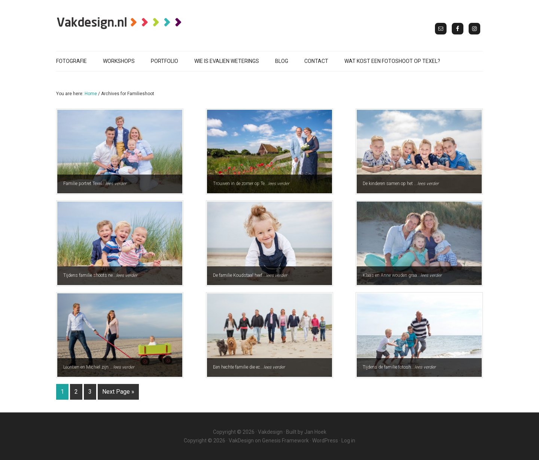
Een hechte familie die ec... (246, 370)
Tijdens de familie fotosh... (396, 370)
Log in (348, 441)
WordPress (325, 441)
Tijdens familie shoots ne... (97, 278)
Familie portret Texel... (92, 186)
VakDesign (241, 441)
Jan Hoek (315, 432)
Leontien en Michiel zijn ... (95, 370)
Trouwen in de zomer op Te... (248, 186)
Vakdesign (270, 432)
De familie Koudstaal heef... (247, 278)
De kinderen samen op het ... (398, 186)
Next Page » (118, 391)
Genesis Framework (285, 441)
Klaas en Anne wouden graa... (399, 278)
